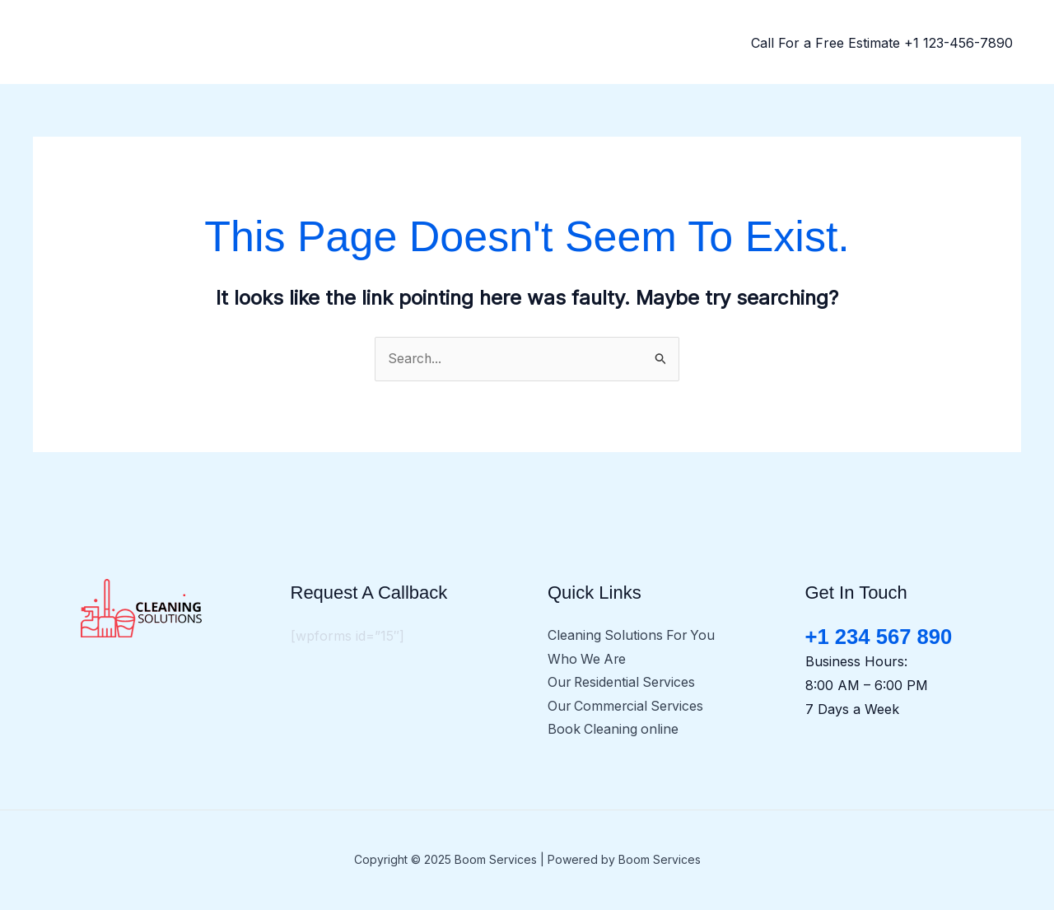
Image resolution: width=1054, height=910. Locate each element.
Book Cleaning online (614, 730)
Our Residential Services (623, 683)
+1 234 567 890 (879, 636)
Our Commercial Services (627, 707)
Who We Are (588, 659)
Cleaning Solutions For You (633, 636)
